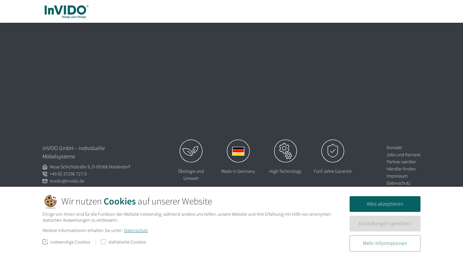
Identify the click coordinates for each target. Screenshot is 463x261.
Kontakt (394, 147)
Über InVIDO (390, 11)
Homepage (261, 86)
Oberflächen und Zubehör (307, 11)
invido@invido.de (67, 181)
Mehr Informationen (385, 243)
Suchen (262, 117)
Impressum (397, 176)
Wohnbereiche (259, 11)
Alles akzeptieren (385, 204)
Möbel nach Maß (221, 11)
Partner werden (401, 162)
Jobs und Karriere (403, 154)
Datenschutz (136, 230)
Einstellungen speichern (385, 223)
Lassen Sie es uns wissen (171, 78)
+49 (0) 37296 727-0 (68, 174)
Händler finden (356, 11)
